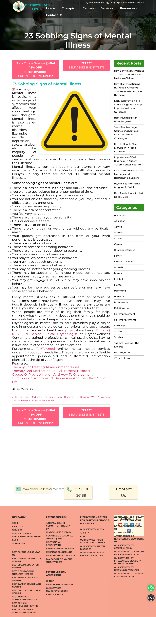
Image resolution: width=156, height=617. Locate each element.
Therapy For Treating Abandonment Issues (45, 367)
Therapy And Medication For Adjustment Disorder (51, 371)
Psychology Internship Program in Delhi (127, 185)
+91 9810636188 (96, 2)
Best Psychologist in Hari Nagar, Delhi (128, 195)
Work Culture (122, 358)
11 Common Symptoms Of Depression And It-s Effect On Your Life (61, 380)
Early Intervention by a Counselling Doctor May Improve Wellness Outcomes (128, 106)
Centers (88, 8)
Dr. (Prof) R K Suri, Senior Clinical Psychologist (61, 332)
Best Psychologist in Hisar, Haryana (125, 119)
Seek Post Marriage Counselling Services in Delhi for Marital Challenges (127, 133)
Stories (118, 331)
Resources (127, 8)
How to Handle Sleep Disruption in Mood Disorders (126, 148)
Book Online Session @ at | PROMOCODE (35, 70)
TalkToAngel (47, 349)
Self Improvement (124, 314)
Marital (118, 285)
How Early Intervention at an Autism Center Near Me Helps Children (129, 74)
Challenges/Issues (124, 250)
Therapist (68, 8)
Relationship (121, 308)
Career (118, 244)
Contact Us (54, 15)
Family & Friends (123, 261)
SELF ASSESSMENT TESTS (87, 65)
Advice (118, 226)
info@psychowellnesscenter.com (127, 2)
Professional (121, 302)
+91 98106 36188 (81, 600)
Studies (118, 337)
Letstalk (119, 279)
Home (50, 8)
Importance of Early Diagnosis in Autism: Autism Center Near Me (128, 161)
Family (118, 255)
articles (118, 238)
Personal (119, 296)
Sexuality (119, 325)
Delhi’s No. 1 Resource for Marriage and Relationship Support (128, 174)
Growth (118, 267)
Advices (118, 232)
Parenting (120, 290)
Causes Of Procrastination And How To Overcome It (52, 374)
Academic (120, 215)
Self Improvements (125, 319)
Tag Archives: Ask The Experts (126, 345)
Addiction (119, 221)
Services (107, 8)
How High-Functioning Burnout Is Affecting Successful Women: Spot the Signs (128, 89)
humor (118, 273)
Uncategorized (122, 352)
